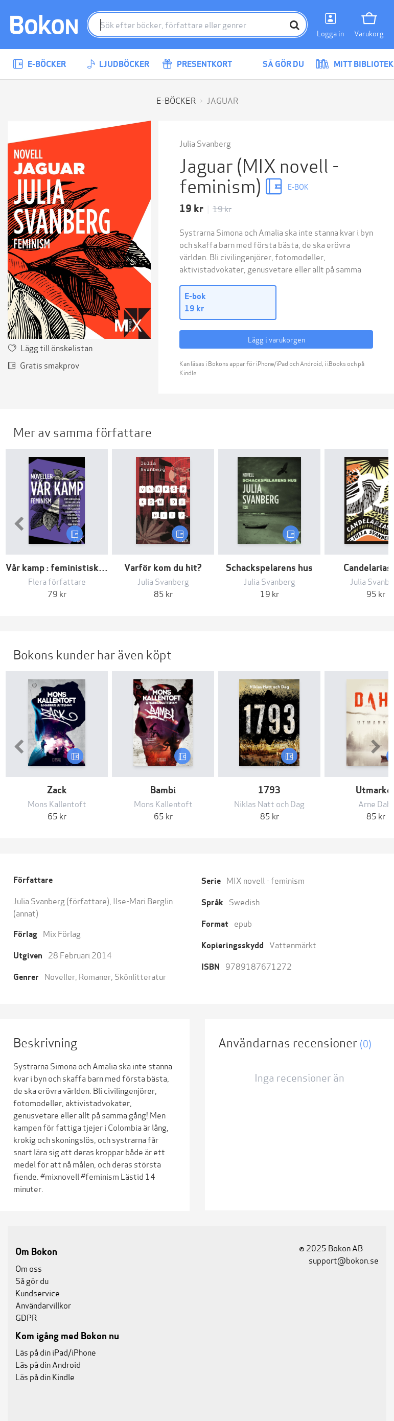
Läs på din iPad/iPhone (55, 1352)
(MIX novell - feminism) (259, 174)
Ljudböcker (118, 64)
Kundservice (37, 1292)
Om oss (28, 1268)
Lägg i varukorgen (276, 339)
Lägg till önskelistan (56, 347)
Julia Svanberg (205, 143)
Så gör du (276, 64)
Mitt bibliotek (354, 64)
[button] (18, 524)
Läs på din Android (48, 1364)
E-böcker (39, 64)
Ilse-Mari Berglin (143, 900)
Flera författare (57, 581)
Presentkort (197, 64)
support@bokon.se (339, 1260)
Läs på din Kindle (45, 1376)
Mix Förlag (62, 933)
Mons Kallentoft (57, 803)
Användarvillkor (43, 1305)
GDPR (26, 1317)
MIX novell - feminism (265, 880)
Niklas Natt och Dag (269, 803)
